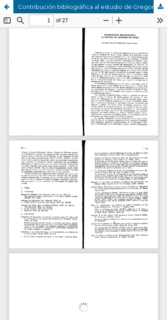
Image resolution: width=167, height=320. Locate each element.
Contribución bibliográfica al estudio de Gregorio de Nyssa (92, 6)
